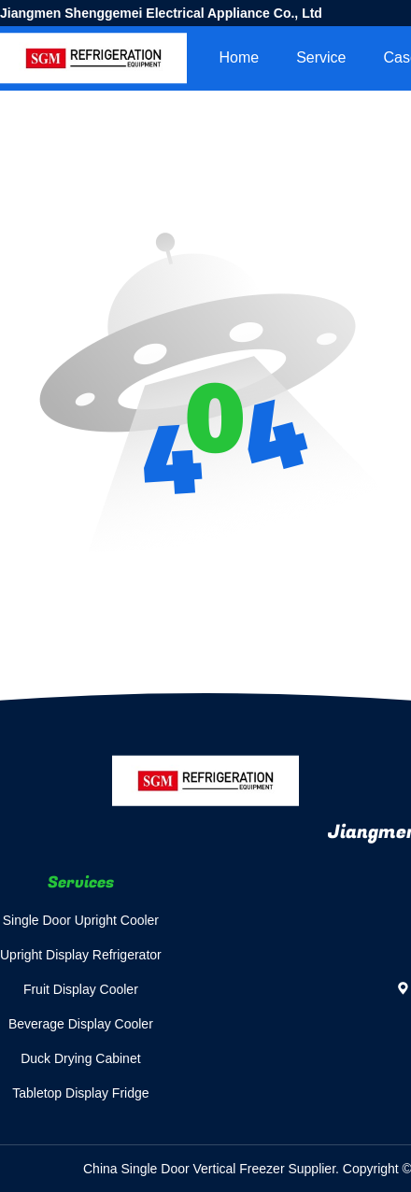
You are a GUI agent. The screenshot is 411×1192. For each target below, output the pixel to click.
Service (321, 57)
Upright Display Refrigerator (81, 954)
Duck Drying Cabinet (80, 1058)
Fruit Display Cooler (80, 989)
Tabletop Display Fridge (80, 1093)
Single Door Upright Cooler (81, 920)
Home (239, 57)
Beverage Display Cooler (80, 1023)
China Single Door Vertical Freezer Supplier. (213, 1168)
